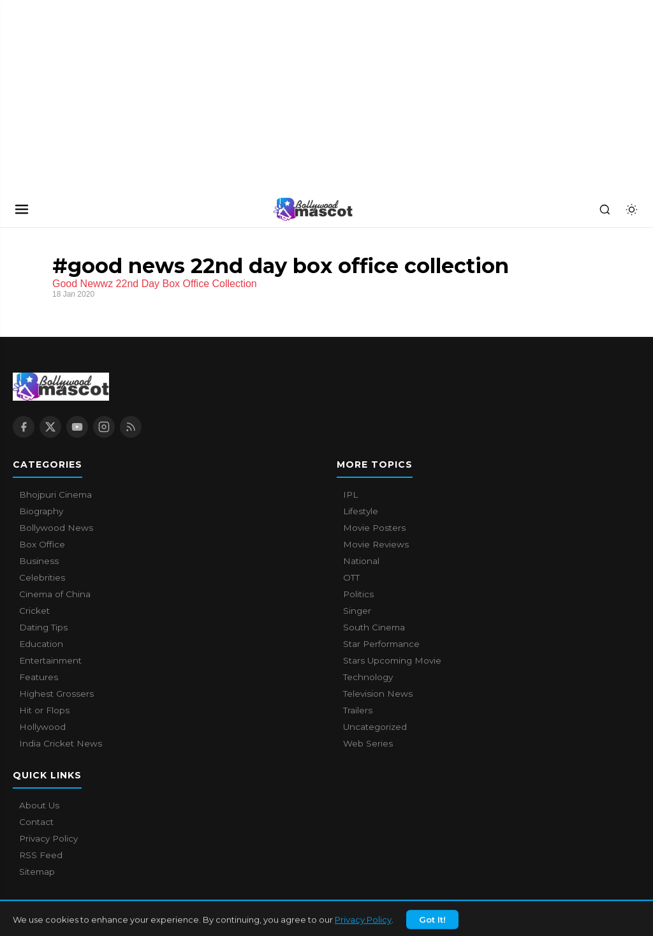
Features (38, 677)
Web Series (368, 743)
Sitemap (37, 871)
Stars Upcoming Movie (392, 660)
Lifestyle (360, 511)
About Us (39, 805)
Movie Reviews (376, 544)
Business (39, 561)
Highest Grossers (56, 693)
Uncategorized (375, 727)
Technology (368, 677)
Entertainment (50, 660)
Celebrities (42, 577)
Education (41, 644)
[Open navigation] (21, 209)
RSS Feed (40, 855)
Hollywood (42, 727)
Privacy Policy (48, 838)
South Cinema (374, 627)
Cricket (34, 610)
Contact (36, 822)
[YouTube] (77, 427)
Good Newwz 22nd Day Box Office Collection (154, 283)
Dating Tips (43, 627)
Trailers (357, 710)
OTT (351, 577)
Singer (357, 610)
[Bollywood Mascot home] (313, 209)
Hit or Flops (44, 710)
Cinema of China (55, 594)
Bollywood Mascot (82, 919)
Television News (378, 693)
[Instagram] (104, 427)
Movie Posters (374, 528)
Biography (41, 511)
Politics (358, 594)
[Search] (604, 209)
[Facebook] (23, 427)
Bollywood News (56, 528)
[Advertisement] (95, 95)
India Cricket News (60, 743)
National (361, 561)
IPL (350, 494)
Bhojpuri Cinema (55, 494)
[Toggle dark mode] (631, 209)
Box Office (42, 544)
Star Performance (381, 644)
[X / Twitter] (50, 427)
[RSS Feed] (131, 427)
